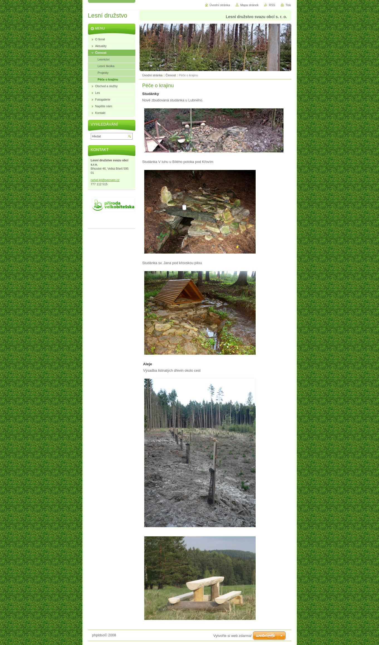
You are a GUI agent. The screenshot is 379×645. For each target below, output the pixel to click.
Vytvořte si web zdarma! (232, 636)
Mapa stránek (249, 5)
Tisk (288, 5)
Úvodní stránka (152, 75)
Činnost (171, 75)
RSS (272, 5)
